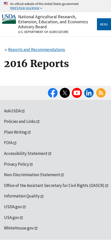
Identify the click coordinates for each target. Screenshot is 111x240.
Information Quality (22, 196)
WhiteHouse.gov (19, 228)
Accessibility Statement (25, 153)
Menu (104, 24)
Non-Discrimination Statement (32, 174)
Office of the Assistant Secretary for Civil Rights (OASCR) (54, 185)
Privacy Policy (16, 164)
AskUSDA (12, 111)
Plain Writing (15, 132)
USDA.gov (13, 206)
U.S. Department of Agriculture (43, 32)
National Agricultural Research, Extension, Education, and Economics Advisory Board (53, 22)
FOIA (8, 142)
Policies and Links (20, 121)
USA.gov (11, 217)
